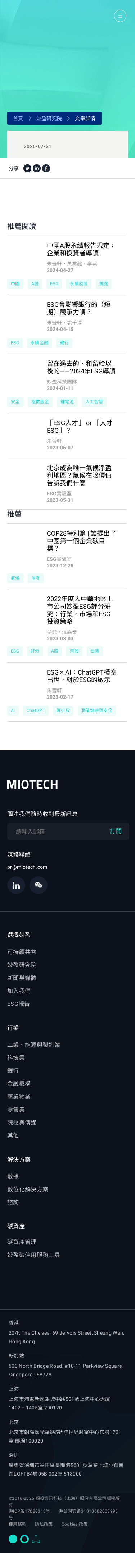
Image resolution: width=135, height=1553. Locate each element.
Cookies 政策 (75, 1524)
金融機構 (19, 1083)
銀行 (13, 1070)
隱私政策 (44, 1524)
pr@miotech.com (27, 867)
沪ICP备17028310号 (29, 1511)
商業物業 (19, 1096)
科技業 (16, 1057)
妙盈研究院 (49, 118)
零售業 (16, 1109)
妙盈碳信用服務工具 (33, 1255)
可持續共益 (22, 952)
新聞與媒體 (22, 978)
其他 (13, 1135)
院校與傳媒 (22, 1122)
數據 (13, 1176)
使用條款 (17, 1524)
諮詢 (13, 1202)
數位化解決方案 (27, 1189)
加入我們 (19, 990)
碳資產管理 (22, 1242)
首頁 (18, 118)
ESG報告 (18, 1003)
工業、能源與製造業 (33, 1044)
